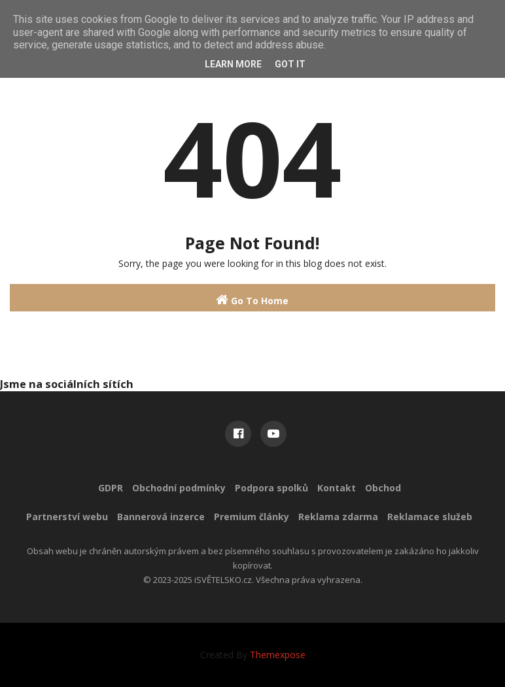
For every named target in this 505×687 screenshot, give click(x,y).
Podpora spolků (271, 488)
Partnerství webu (67, 516)
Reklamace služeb (429, 516)
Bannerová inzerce (161, 516)
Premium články (251, 516)
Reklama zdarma (338, 516)
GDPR (110, 488)
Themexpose (277, 654)
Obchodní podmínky (179, 488)
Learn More (233, 64)
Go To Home (252, 300)
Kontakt (336, 488)
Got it (290, 64)
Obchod (383, 488)
